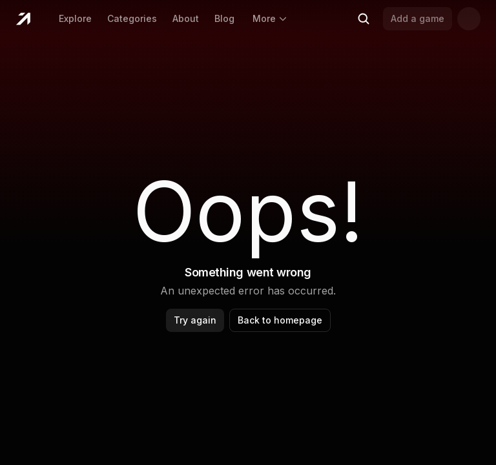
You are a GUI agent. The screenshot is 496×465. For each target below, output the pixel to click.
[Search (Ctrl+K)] (363, 18)
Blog (224, 18)
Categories (132, 18)
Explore (75, 18)
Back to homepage (280, 320)
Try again (195, 320)
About (185, 18)
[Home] (23, 18)
